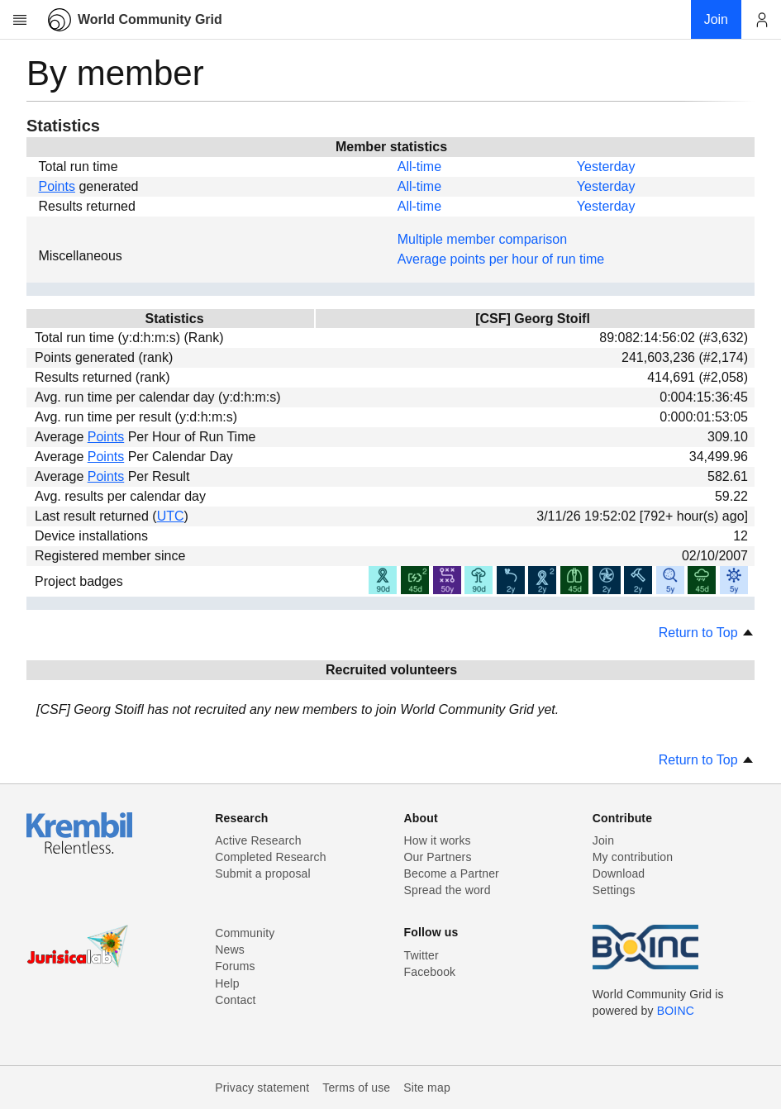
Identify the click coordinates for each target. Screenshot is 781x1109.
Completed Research (270, 857)
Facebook (430, 971)
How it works (437, 840)
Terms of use (356, 1087)
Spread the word (447, 890)
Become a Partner (451, 873)
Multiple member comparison (482, 239)
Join (603, 840)
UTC (170, 516)
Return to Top (707, 633)
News (230, 949)
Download (619, 873)
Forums (235, 966)
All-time (419, 166)
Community (244, 933)
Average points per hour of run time (501, 259)
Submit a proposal (263, 873)
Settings (614, 890)
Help (227, 983)
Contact (235, 1000)
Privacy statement (262, 1087)
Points (56, 186)
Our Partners (438, 857)
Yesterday (606, 166)
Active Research (258, 840)
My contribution (633, 857)
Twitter (421, 955)
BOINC (675, 1010)
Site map (426, 1087)
